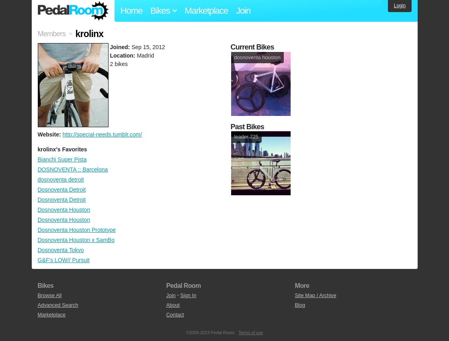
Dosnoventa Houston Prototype (77, 230)
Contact (175, 315)
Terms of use (250, 332)
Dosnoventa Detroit (62, 189)
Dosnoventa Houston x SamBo (76, 240)
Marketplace (206, 11)
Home (132, 11)
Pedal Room (73, 11)
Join (243, 11)
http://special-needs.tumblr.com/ (102, 134)
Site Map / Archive (315, 295)
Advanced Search (58, 305)
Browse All (50, 295)
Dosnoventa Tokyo (61, 250)
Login (400, 5)
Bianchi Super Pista (62, 159)
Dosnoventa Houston (64, 210)
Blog (300, 305)
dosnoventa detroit (61, 179)
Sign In (188, 295)
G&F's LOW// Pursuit (64, 260)
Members (52, 34)
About (172, 305)
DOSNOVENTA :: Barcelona (73, 169)
